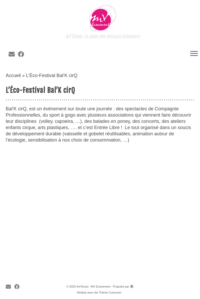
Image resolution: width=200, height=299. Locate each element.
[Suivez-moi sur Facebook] (22, 54)
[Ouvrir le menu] (194, 54)
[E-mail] (13, 54)
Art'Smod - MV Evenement (93, 286)
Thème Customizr (110, 292)
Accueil (13, 75)
